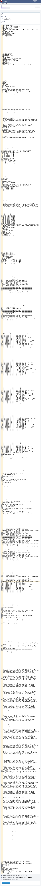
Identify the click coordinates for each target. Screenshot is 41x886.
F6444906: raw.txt (7, 18)
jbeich (8, 11)
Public (9, 7)
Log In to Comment (6, 883)
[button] (40, 1)
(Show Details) (17, 875)
